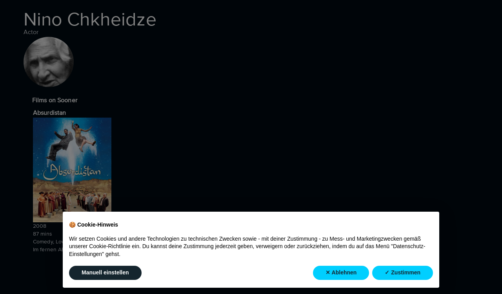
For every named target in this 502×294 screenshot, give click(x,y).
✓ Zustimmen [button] (402, 273)
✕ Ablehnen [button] (341, 273)
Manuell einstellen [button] (105, 273)
